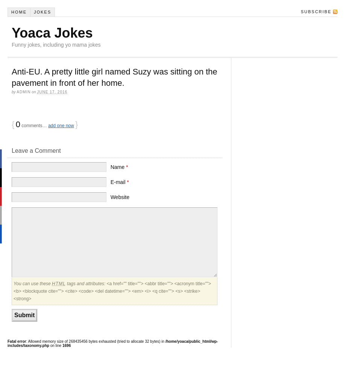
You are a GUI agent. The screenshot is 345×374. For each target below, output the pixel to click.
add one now (61, 125)
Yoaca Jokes (52, 33)
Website (120, 197)
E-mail (120, 182)
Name (119, 167)
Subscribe (316, 11)
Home (19, 12)
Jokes (42, 12)
